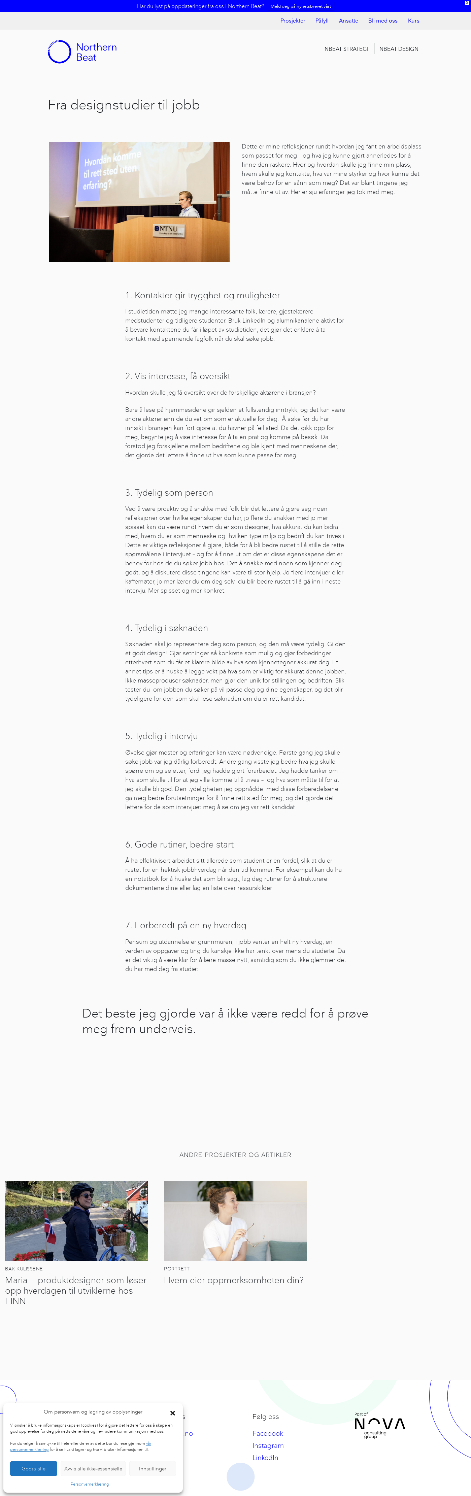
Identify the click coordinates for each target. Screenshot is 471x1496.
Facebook (268, 1433)
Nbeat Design (398, 48)
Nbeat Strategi (346, 48)
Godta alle (33, 1468)
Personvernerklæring (90, 1484)
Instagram (268, 1445)
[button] (172, 1411)
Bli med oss (383, 21)
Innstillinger (152, 1468)
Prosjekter (292, 21)
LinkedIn (265, 1457)
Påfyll (322, 21)
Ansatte (348, 21)
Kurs (413, 21)
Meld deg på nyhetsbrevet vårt (301, 6)
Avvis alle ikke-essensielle (93, 1468)
